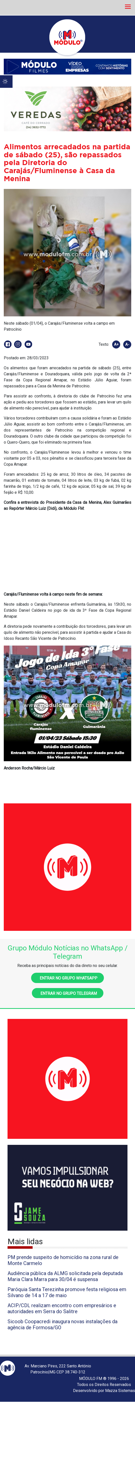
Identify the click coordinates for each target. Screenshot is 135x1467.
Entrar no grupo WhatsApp (67, 978)
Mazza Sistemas (120, 1390)
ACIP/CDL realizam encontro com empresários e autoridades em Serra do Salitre (62, 1308)
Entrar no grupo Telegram (67, 993)
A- (127, 344)
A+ (116, 344)
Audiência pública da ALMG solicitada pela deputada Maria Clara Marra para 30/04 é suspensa (65, 1276)
